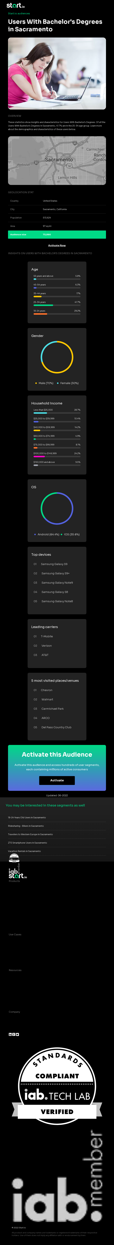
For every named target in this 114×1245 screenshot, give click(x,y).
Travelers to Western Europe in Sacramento (30, 834)
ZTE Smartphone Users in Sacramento (27, 842)
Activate (57, 780)
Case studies (16, 976)
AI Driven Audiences (21, 898)
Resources (15, 970)
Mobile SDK (16, 916)
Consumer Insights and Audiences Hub (32, 940)
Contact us (15, 993)
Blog (11, 982)
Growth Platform (19, 910)
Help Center (16, 999)
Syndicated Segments (22, 904)
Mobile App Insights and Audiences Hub (33, 946)
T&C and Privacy (18, 988)
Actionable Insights (20, 922)
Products (14, 881)
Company (14, 1011)
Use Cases (15, 934)
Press (12, 1029)
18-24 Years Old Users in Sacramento (27, 817)
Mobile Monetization (21, 958)
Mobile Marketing (19, 952)
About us (14, 1017)
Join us (13, 1023)
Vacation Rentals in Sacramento (24, 851)
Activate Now (57, 245)
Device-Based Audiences (24, 892)
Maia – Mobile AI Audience (25, 887)
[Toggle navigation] (105, 5)
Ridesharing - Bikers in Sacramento (26, 826)
